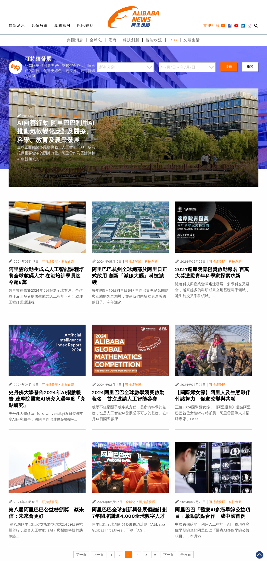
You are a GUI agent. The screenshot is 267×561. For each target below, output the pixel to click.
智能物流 (154, 40)
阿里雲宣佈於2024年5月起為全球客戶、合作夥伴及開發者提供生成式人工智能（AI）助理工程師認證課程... (46, 296)
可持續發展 (58, 116)
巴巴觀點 (85, 25)
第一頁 (81, 555)
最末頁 (185, 555)
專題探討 (62, 25)
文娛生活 (191, 40)
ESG (172, 40)
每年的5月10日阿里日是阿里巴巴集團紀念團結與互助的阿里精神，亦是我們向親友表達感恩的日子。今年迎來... (130, 296)
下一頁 (168, 555)
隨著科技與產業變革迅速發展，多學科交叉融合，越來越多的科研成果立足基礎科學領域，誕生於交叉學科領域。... (212, 290)
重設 (250, 67)
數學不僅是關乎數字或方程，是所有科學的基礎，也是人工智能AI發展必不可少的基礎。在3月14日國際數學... (130, 413)
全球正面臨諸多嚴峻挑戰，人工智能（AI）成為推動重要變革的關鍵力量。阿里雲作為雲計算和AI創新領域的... (56, 153)
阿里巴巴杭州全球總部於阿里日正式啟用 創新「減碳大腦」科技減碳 (129, 275)
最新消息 (17, 25)
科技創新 (131, 40)
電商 (112, 40)
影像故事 (39, 25)
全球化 (96, 40)
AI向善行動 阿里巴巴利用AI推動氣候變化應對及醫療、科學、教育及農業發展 (56, 131)
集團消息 (75, 40)
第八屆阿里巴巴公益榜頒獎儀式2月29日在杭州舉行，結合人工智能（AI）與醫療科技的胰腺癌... (46, 530)
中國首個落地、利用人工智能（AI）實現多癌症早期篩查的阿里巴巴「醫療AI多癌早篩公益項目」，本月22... (212, 530)
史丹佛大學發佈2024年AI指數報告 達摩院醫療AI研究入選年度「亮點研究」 (47, 398)
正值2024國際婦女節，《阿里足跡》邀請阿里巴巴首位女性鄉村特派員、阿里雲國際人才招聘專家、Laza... (213, 413)
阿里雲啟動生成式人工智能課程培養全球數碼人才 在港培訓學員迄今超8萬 (46, 275)
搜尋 (229, 67)
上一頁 (98, 555)
